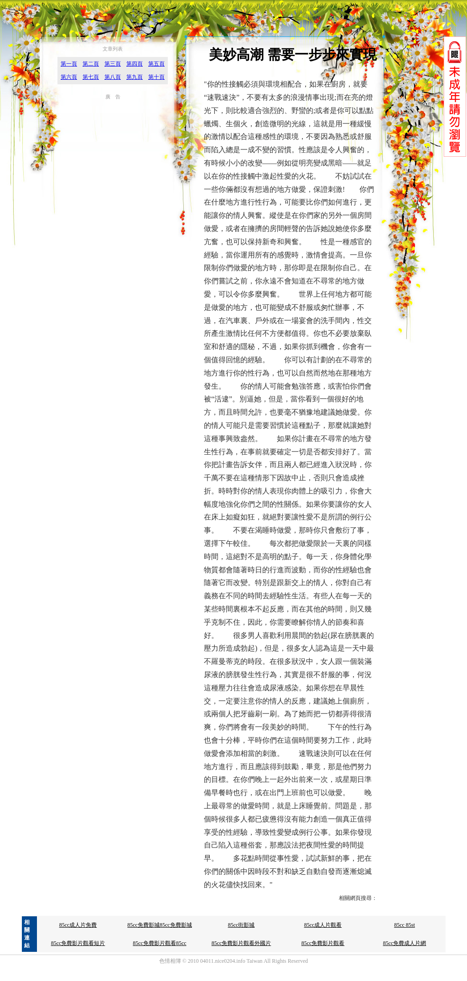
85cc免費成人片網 (404, 943)
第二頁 (91, 64)
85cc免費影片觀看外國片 (241, 943)
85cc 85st (404, 925)
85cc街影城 (241, 925)
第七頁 (91, 77)
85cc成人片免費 (78, 925)
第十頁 (156, 77)
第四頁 (134, 64)
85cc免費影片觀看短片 (78, 943)
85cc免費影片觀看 (323, 943)
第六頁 (69, 77)
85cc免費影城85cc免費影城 (159, 925)
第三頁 (112, 64)
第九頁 (134, 77)
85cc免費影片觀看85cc (159, 943)
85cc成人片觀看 (323, 925)
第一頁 (69, 64)
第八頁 (112, 77)
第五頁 (156, 64)
